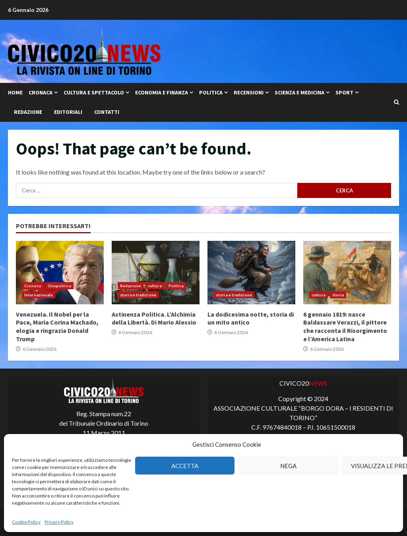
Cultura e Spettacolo (94, 92)
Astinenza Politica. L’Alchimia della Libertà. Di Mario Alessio (156, 272)
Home (15, 92)
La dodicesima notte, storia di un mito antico (251, 272)
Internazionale (38, 294)
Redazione (28, 111)
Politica (211, 92)
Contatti (106, 111)
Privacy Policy (59, 522)
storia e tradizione (138, 294)
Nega (288, 465)
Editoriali (68, 111)
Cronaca (40, 92)
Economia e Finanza (161, 92)
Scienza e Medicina (299, 92)
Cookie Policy (26, 522)
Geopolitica (59, 285)
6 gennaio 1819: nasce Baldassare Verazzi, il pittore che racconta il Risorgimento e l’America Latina (347, 272)
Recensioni (249, 92)
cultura (155, 285)
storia (338, 294)
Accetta (184, 465)
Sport (344, 92)
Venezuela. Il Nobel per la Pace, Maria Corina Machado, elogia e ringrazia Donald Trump (60, 272)
